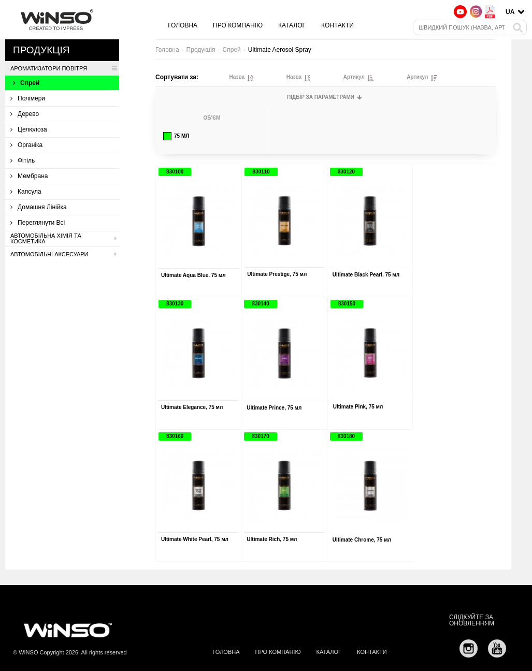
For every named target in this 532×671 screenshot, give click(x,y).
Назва (237, 77)
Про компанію (238, 25)
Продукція (200, 50)
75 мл (176, 136)
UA (510, 12)
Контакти (337, 25)
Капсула (25, 191)
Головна (182, 25)
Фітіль (22, 160)
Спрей (26, 82)
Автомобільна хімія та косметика (63, 238)
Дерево (24, 114)
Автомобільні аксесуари (63, 254)
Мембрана (29, 176)
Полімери (27, 98)
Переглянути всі (37, 222)
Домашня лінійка (38, 207)
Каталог (292, 25)
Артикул (354, 77)
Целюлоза (28, 129)
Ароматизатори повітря (63, 68)
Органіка (26, 145)
